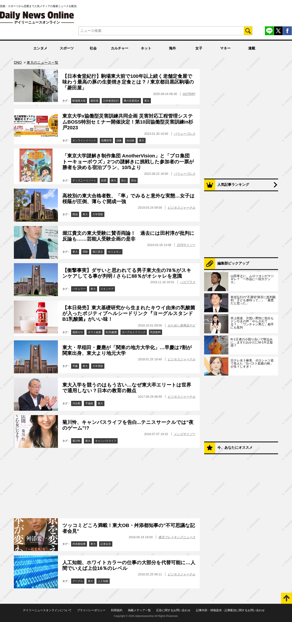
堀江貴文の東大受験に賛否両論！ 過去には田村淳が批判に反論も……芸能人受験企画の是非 (128, 236)
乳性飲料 (155, 332)
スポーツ (67, 48)
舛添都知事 (79, 543)
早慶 (75, 366)
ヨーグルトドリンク (134, 332)
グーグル (77, 581)
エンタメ (40, 48)
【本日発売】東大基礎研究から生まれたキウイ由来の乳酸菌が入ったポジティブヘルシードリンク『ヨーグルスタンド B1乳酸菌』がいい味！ (128, 313)
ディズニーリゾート (84, 180)
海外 (172, 48)
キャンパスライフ (105, 440)
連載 (251, 48)
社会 (93, 48)
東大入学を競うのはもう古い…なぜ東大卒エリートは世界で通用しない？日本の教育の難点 (126, 387)
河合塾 (76, 403)
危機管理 (106, 140)
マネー (225, 48)
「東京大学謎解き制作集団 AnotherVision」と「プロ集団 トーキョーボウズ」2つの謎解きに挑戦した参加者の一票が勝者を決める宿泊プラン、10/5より (128, 161)
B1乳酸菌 (111, 332)
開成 (75, 214)
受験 (85, 251)
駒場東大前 (79, 100)
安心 (123, 180)
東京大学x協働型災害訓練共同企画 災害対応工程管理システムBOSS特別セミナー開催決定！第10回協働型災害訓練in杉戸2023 (127, 121)
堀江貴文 (97, 251)
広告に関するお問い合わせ (173, 610)
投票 (103, 180)
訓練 (119, 140)
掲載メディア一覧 (139, 610)
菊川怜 (76, 440)
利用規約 (116, 610)
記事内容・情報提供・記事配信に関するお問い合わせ (230, 610)
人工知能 (103, 581)
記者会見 (105, 543)
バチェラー (79, 288)
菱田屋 (94, 100)
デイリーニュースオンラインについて (47, 610)
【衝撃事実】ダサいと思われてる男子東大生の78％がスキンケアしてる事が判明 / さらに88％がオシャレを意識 (126, 273)
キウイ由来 (94, 332)
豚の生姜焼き (132, 100)
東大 (147, 100)
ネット (146, 48)
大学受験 (97, 214)
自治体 (130, 140)
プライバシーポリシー (91, 610)
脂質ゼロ (77, 332)
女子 (198, 48)
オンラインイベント (84, 140)
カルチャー (119, 48)
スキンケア (107, 288)
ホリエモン (114, 251)
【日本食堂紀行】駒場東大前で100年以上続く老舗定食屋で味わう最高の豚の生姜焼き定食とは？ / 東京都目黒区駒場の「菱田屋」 (128, 82)
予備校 (89, 403)
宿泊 (133, 180)
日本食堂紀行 (111, 100)
